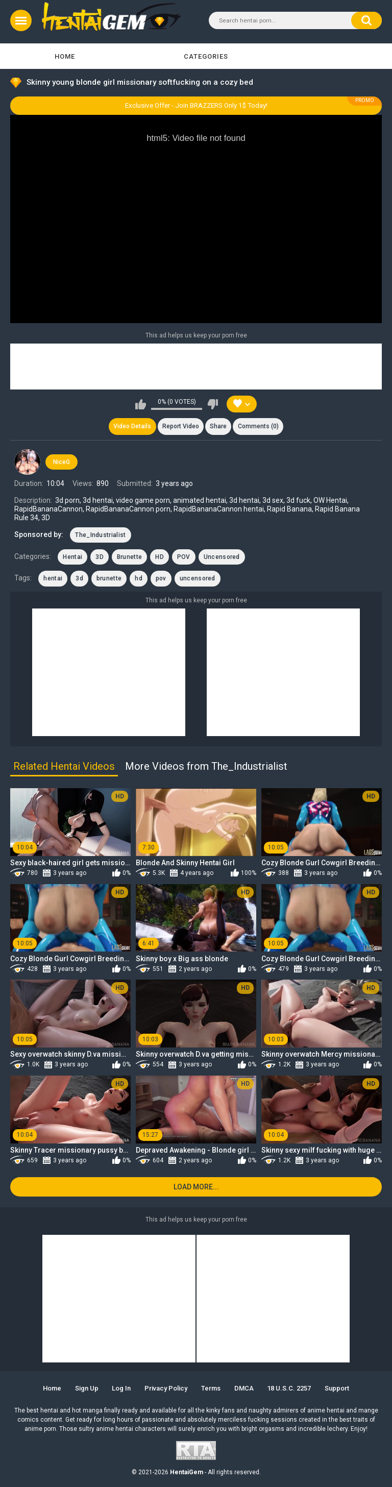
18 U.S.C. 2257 (289, 1388)
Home (65, 56)
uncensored (197, 578)
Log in (121, 1388)
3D (99, 556)
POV (183, 556)
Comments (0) (258, 426)
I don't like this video (212, 404)
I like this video (140, 404)
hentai (52, 578)
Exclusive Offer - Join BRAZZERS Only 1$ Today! (196, 105)
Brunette (129, 556)
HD (159, 556)
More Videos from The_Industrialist (206, 766)
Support (337, 1388)
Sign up (87, 1388)
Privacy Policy (165, 1388)
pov (161, 578)
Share (218, 426)
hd (138, 578)
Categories (206, 56)
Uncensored (222, 556)
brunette (108, 578)
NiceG (61, 462)
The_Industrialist (100, 535)
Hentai (72, 556)
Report (180, 426)
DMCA (244, 1388)
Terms (210, 1388)
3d (79, 578)
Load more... (196, 1187)
